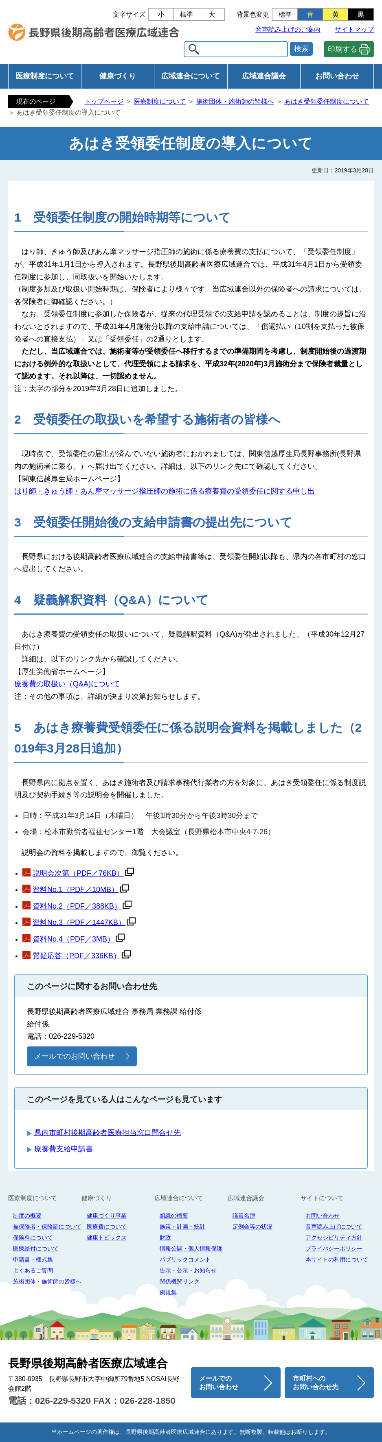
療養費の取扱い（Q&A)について (67, 684)
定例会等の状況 (252, 1226)
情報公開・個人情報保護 (191, 1248)
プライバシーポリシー (333, 1248)
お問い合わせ (337, 76)
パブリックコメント (185, 1259)
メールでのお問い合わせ (74, 1056)
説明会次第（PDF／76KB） (78, 873)
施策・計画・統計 (182, 1226)
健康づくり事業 (107, 1215)
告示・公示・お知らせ (188, 1270)
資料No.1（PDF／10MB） (76, 889)
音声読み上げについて (333, 1226)
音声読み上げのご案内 (288, 29)
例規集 (168, 1292)
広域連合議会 (264, 76)
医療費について (107, 1226)
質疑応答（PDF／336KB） (77, 956)
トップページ (103, 101)
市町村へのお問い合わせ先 (315, 1382)
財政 (165, 1237)
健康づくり (117, 76)
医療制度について (44, 76)
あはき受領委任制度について (326, 101)
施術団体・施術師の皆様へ (235, 101)
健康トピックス (107, 1237)
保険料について (33, 1237)
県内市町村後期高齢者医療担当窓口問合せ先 (107, 1133)
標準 (186, 14)
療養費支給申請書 (63, 1149)
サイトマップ (354, 29)
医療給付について (36, 1248)
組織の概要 (174, 1215)
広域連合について (190, 76)
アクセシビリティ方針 (333, 1237)
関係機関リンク (180, 1281)
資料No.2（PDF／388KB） (77, 906)
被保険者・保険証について (47, 1226)
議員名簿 (244, 1215)
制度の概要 (27, 1215)
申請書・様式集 (33, 1259)
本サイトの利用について (336, 1259)
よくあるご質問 (33, 1270)
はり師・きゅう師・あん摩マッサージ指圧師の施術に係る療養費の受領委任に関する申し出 (164, 491)
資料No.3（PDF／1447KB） (79, 922)
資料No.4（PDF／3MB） (73, 939)
